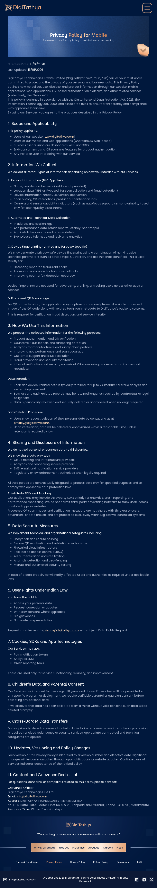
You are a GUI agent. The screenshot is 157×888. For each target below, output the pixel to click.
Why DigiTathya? (44, 847)
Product (64, 847)
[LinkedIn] (136, 879)
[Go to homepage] (23, 8)
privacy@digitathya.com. (32, 423)
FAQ (139, 862)
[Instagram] (144, 879)
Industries (78, 847)
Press (120, 847)
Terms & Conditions (27, 862)
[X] (151, 879)
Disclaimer (123, 862)
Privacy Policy (54, 862)
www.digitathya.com (59, 137)
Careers (108, 847)
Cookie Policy (77, 862)
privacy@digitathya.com (61, 630)
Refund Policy (101, 862)
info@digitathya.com (32, 796)
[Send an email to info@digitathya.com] (19, 880)
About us (93, 847)
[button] (147, 8)
